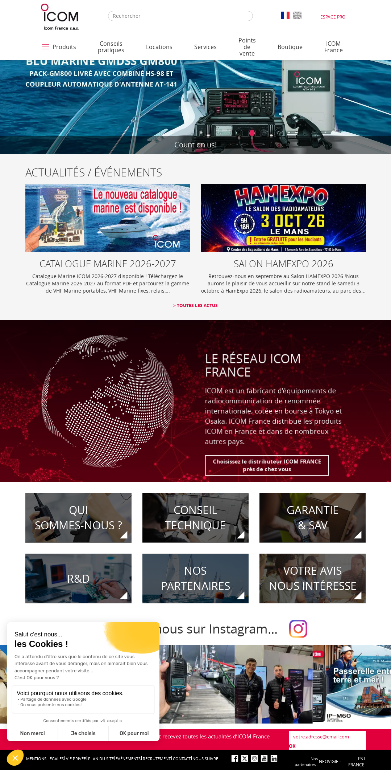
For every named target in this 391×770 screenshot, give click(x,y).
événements (128, 758)
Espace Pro (332, 17)
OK (292, 746)
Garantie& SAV (313, 518)
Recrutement (157, 758)
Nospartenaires (195, 578)
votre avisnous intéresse (313, 578)
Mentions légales (45, 758)
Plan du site (101, 758)
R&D (78, 578)
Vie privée (76, 758)
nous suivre (205, 758)
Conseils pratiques (111, 47)
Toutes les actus (197, 305)
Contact (182, 758)
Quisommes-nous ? (78, 518)
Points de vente (247, 46)
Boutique (290, 47)
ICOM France (333, 47)
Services (205, 47)
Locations (159, 47)
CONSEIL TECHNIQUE (195, 518)
